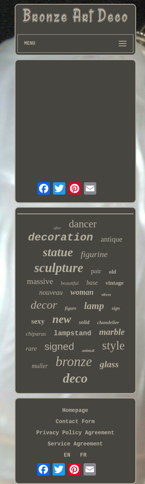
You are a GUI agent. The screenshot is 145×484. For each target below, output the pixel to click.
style (113, 345)
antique (112, 239)
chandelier (108, 322)
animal (88, 350)
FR (83, 455)
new (62, 319)
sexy (38, 321)
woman (82, 292)
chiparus (36, 334)
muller (40, 366)
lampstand (72, 333)
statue (58, 252)
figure (71, 308)
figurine (94, 254)
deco (75, 378)
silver (106, 294)
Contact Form (75, 421)
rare (31, 348)
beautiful (69, 283)
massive (40, 281)
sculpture (59, 268)
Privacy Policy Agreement (75, 433)
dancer (83, 224)
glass (109, 364)
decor (44, 304)
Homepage (75, 410)
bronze (74, 361)
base (91, 282)
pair (96, 271)
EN (67, 455)
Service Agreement (75, 444)
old (112, 272)
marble (112, 332)
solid (84, 322)
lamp (94, 306)
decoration (60, 238)
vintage (115, 283)
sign (116, 308)
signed (59, 346)
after (57, 228)
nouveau (51, 292)
